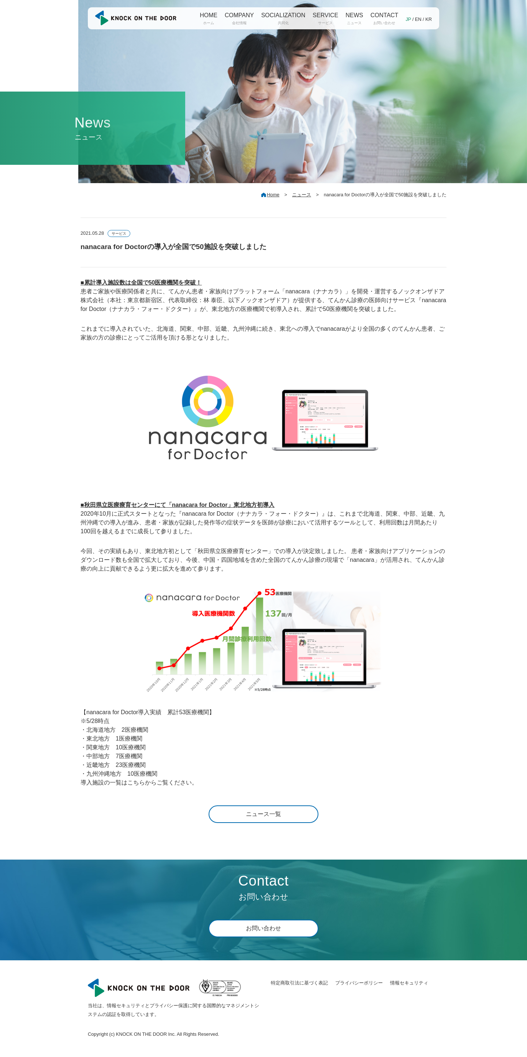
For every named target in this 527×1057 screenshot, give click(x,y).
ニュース (301, 194)
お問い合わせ (263, 928)
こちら (136, 782)
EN (418, 19)
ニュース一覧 (263, 814)
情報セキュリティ (409, 983)
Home (273, 194)
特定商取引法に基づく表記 (299, 983)
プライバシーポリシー (359, 983)
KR (428, 19)
